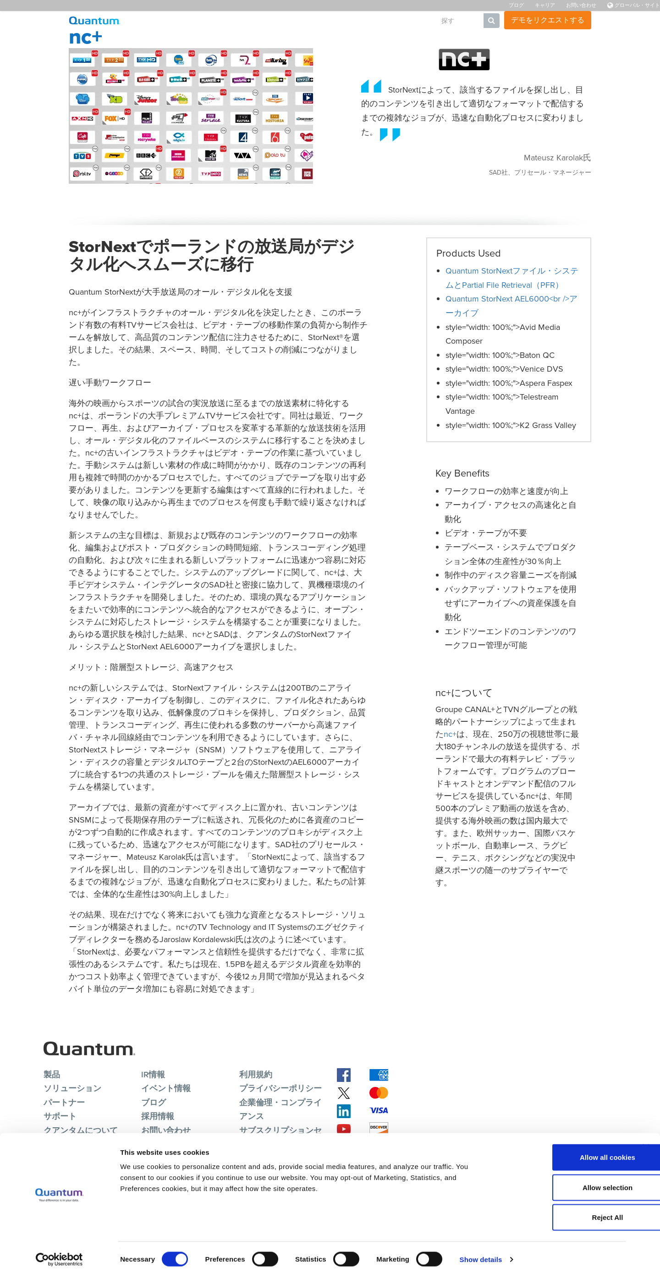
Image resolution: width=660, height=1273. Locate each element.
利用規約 (255, 1074)
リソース (293, 21)
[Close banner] (646, 1143)
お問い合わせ (581, 5)
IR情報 (153, 1074)
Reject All (560, 1213)
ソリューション (244, 21)
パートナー (64, 1102)
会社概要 (409, 21)
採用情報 (157, 1116)
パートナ (370, 21)
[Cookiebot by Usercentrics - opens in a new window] (59, 1255)
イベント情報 (166, 1088)
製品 (202, 21)
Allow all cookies (560, 1153)
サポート (332, 21)
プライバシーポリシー (280, 1088)
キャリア (545, 5)
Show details (481, 1255)
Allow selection (560, 1183)
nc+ (450, 734)
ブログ (516, 5)
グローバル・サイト (633, 5)
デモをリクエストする (547, 20)
